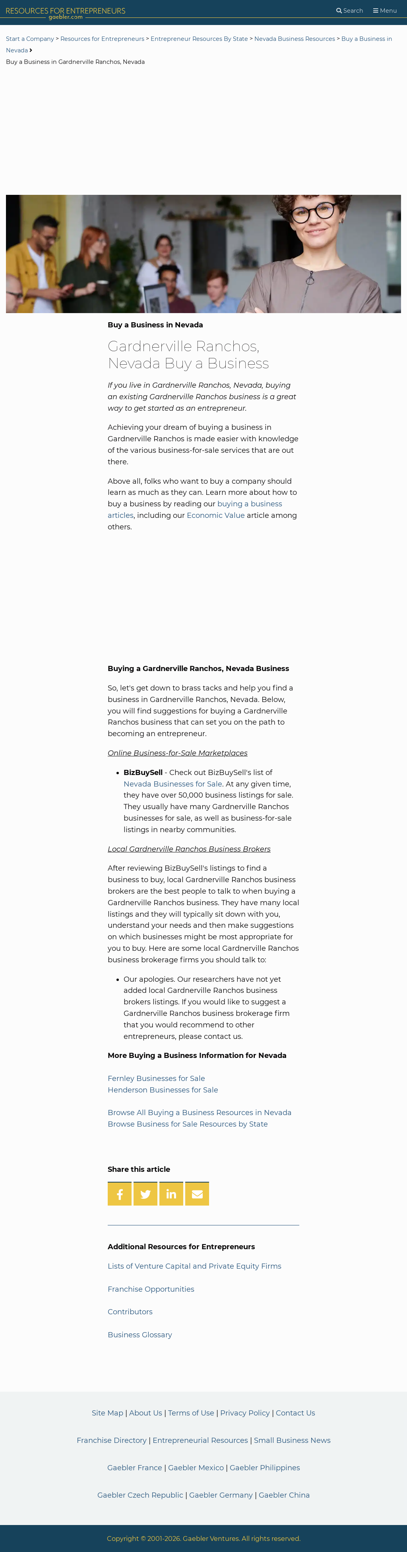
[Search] (349, 11)
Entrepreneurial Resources (200, 1440)
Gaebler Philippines (265, 1468)
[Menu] (385, 11)
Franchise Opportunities (151, 1289)
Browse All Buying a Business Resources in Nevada (200, 1112)
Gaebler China (284, 1495)
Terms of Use (191, 1413)
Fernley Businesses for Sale (156, 1078)
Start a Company (30, 38)
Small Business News (292, 1440)
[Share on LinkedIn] (171, 1194)
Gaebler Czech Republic (140, 1495)
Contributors (130, 1312)
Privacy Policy (245, 1413)
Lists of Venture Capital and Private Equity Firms (194, 1266)
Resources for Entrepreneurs (102, 38)
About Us (145, 1413)
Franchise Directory (112, 1440)
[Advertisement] (203, 131)
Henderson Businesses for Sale (163, 1090)
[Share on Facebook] (120, 1194)
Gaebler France (134, 1468)
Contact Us (295, 1413)
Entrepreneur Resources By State (199, 38)
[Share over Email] (197, 1194)
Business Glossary (140, 1335)
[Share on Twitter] (145, 1194)
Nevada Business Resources (294, 38)
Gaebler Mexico (196, 1468)
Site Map (107, 1413)
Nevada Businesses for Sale (173, 784)
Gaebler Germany (221, 1495)
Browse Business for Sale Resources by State (188, 1124)
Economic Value (216, 515)
